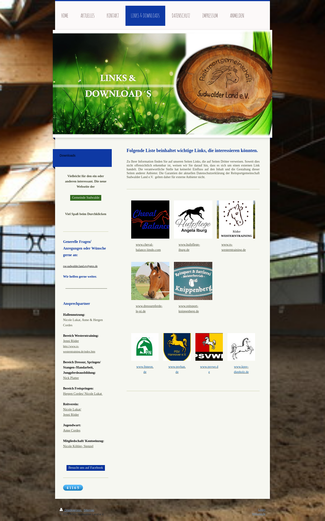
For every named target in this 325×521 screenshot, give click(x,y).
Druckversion (71, 510)
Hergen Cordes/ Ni (75, 393)
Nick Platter (71, 378)
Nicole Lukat (71, 409)
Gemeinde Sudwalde (85, 197)
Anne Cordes (71, 430)
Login (261, 509)
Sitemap (89, 510)
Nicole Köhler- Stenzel (78, 446)
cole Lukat (95, 393)
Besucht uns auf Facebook (85, 467)
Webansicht (258, 514)
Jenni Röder (71, 341)
